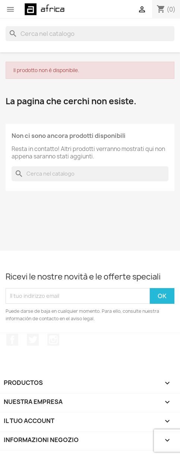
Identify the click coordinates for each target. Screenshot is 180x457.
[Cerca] (90, 33)
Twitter (33, 340)
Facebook (12, 340)
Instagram (53, 340)
